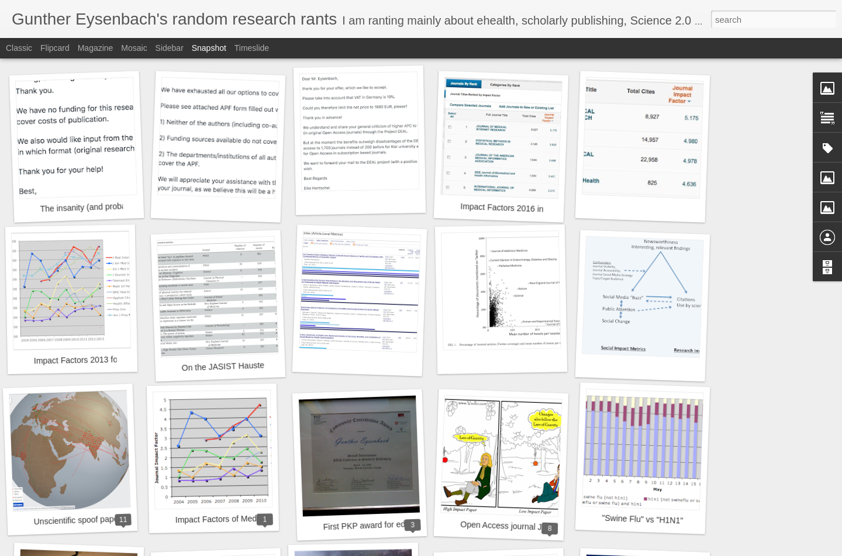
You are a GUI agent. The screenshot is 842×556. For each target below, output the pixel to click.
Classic (19, 48)
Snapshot (209, 48)
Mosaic (134, 48)
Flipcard (55, 48)
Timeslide (251, 48)
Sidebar (170, 48)
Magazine (95, 48)
